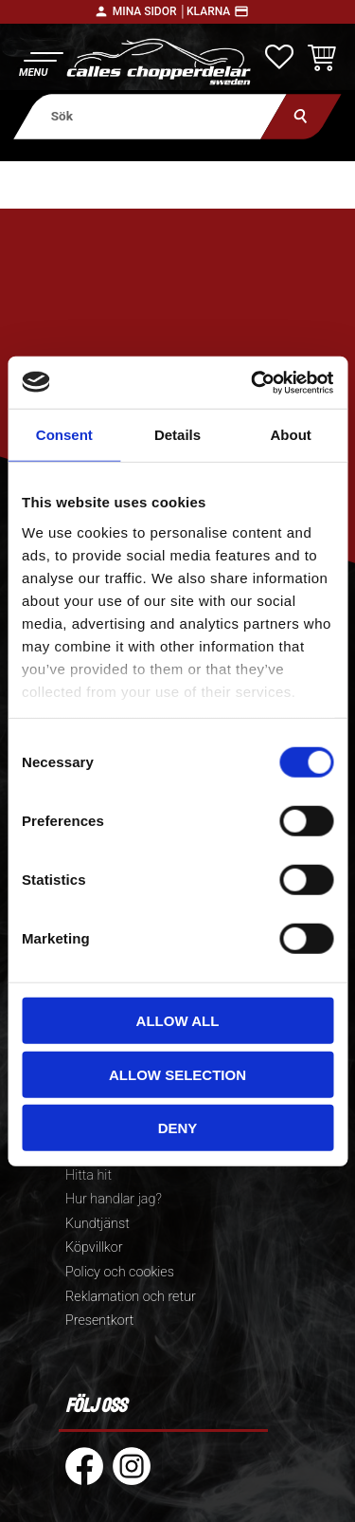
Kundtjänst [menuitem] (97, 1224)
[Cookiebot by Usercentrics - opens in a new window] (252, 382)
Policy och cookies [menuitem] (119, 1272)
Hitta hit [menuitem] (88, 1175)
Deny (178, 1128)
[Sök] (300, 116)
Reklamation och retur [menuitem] (130, 1297)
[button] (40, 62)
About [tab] (291, 435)
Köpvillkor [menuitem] (94, 1247)
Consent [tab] (64, 435)
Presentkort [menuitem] (99, 1320)
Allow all (178, 1021)
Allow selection (177, 1074)
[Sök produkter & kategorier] (150, 116)
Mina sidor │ (149, 11)
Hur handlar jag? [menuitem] (113, 1199)
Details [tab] (177, 435)
